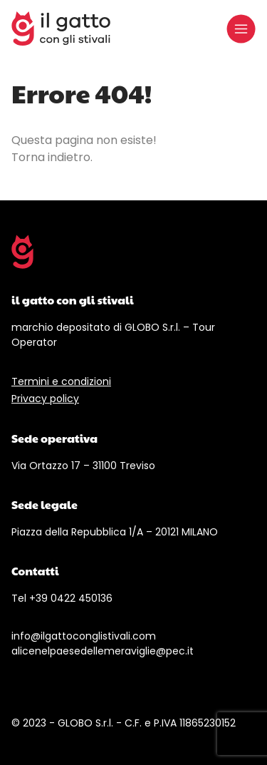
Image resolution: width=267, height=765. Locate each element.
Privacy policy (45, 398)
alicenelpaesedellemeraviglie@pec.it (102, 651)
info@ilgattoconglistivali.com (83, 636)
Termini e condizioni (61, 381)
